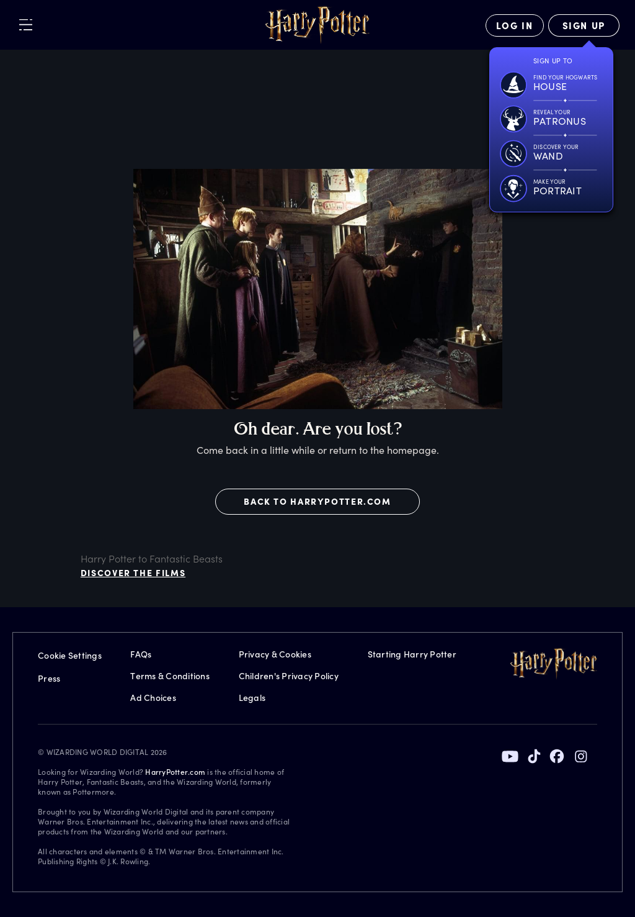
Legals (252, 697)
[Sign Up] (583, 25)
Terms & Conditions (170, 676)
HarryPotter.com (175, 772)
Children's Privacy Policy (289, 676)
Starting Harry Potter (412, 654)
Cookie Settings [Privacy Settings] (70, 655)
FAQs (140, 654)
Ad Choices (153, 697)
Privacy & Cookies (275, 654)
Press (49, 678)
